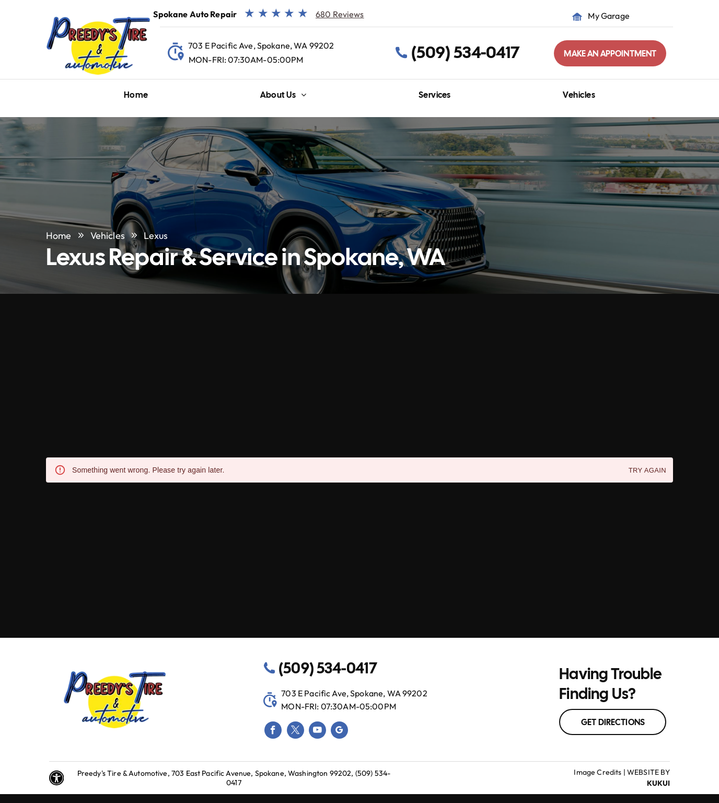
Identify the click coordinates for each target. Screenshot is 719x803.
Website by (648, 772)
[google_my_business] (339, 731)
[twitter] (295, 731)
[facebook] (273, 731)
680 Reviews (340, 14)
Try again (647, 471)
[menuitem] (136, 97)
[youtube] (317, 731)
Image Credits (597, 772)
